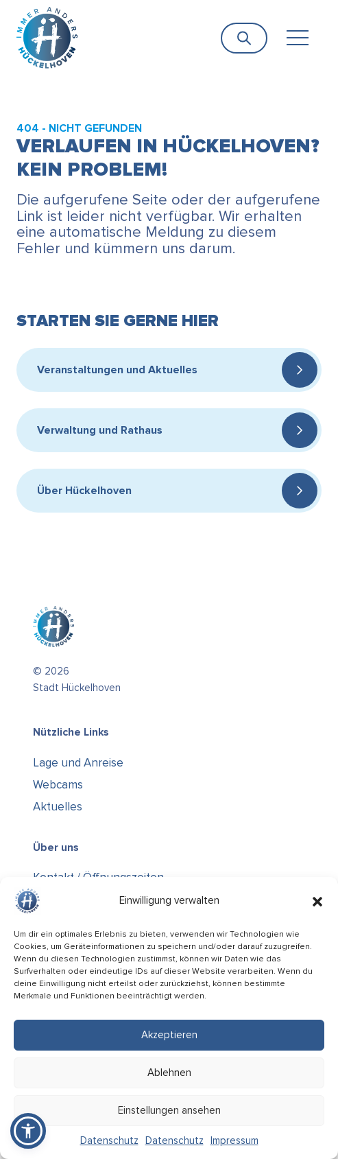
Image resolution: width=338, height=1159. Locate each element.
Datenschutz (109, 1140)
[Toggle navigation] (297, 38)
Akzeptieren (169, 1035)
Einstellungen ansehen (169, 1110)
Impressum (234, 1140)
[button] (317, 901)
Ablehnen (169, 1072)
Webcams (58, 784)
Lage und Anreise (78, 763)
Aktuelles (57, 806)
